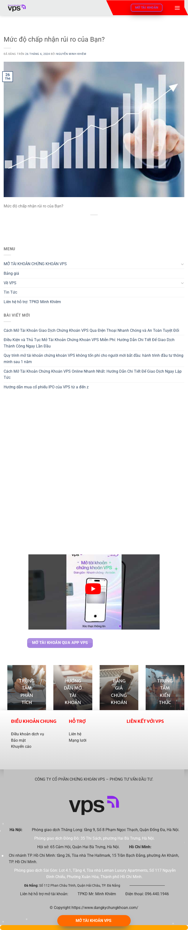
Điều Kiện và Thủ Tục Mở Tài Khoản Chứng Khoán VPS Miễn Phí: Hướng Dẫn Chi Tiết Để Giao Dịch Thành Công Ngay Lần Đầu (89, 342)
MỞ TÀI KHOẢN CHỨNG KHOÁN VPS (35, 264)
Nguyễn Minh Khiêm (71, 54)
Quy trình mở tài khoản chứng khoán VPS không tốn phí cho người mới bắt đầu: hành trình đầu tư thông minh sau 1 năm (93, 358)
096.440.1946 (157, 894)
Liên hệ (75, 734)
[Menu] (177, 8)
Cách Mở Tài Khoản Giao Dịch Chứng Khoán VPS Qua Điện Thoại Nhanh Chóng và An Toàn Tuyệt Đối (91, 330)
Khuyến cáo (21, 746)
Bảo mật (18, 740)
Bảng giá (11, 273)
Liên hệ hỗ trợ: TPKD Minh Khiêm (32, 301)
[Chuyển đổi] (182, 264)
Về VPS (10, 283)
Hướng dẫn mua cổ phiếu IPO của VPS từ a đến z (46, 387)
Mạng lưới (77, 740)
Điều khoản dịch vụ (27, 734)
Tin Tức (10, 292)
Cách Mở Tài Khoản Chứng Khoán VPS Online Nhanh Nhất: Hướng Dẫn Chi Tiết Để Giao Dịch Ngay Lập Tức (93, 374)
